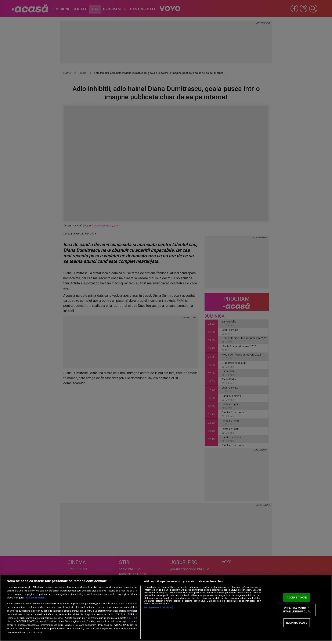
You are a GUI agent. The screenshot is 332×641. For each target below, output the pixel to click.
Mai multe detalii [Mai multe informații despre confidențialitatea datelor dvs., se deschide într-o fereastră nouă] (35, 597)
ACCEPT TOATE (296, 597)
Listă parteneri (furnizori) (158, 607)
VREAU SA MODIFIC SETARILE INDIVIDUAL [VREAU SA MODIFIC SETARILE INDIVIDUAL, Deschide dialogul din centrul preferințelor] (296, 610)
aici (129, 617)
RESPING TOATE (296, 622)
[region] (166, 608)
